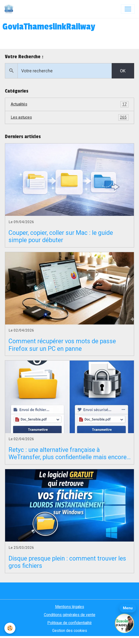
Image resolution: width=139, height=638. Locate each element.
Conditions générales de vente (69, 614)
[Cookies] (9, 628)
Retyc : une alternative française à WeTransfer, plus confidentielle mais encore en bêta (68, 453)
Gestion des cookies (69, 630)
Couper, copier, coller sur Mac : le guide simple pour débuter (61, 236)
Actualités (70, 104)
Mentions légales (69, 606)
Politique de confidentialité (69, 622)
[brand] (10, 9)
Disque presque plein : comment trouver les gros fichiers (67, 562)
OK (123, 70)
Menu (128, 608)
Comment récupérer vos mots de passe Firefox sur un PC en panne (62, 345)
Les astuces (70, 117)
